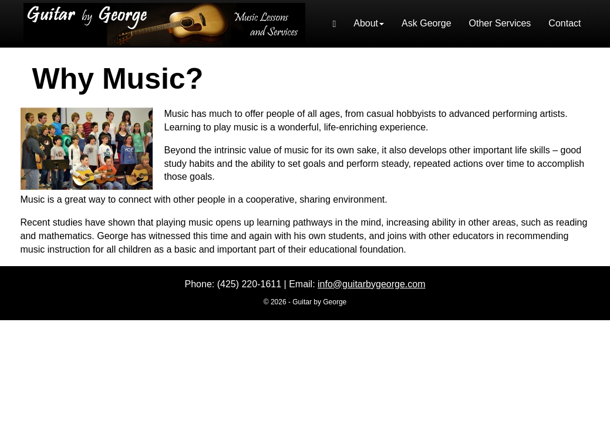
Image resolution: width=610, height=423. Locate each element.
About (368, 23)
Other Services (500, 23)
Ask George (426, 23)
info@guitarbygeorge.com (371, 284)
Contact (564, 23)
